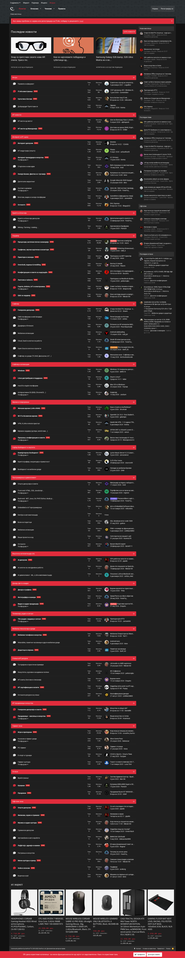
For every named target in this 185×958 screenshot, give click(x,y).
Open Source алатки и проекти (29, 348)
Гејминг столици (116, 746)
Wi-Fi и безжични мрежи (28, 416)
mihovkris (128, 100)
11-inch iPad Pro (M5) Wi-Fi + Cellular (158, 258)
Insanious (126, 718)
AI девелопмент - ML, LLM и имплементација (35, 575)
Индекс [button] (44, 3)
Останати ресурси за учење (28, 695)
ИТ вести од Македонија (28, 129)
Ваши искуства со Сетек (119, 716)
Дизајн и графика (25, 590)
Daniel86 (128, 711)
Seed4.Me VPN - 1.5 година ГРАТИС (123, 422)
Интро (14, 77)
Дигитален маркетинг (26, 181)
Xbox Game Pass (116, 739)
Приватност (160, 948)
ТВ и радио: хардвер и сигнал (29, 619)
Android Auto (115, 641)
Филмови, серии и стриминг (29, 815)
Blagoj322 (126, 206)
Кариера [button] (35, 3)
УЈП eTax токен (116, 460)
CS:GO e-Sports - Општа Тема (121, 754)
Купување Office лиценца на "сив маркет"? (159, 74)
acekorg (123, 869)
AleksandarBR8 (125, 839)
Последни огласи (146, 254)
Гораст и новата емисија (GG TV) (122, 762)
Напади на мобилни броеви (120, 468)
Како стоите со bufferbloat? (120, 407)
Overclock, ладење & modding (29, 265)
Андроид (113, 392)
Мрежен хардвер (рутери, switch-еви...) (33, 431)
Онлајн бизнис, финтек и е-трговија (32, 174)
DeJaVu (126, 273)
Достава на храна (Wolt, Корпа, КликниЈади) (127, 127)
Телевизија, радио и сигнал (22, 614)
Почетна (22, 9)
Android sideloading (117, 332)
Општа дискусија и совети (28, 484)
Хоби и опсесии (24, 868)
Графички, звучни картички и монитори (33, 250)
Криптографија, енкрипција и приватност (34, 462)
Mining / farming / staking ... (28, 227)
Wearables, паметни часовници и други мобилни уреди (39, 642)
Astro (127, 243)
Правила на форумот (26, 84)
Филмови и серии (117, 814)
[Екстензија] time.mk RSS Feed (125, 347)
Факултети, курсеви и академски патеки (33, 672)
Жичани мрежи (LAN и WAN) (29, 408)
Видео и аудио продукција (28, 604)
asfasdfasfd (125, 152)
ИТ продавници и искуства (22, 703)
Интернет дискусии (25, 143)
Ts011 (125, 636)
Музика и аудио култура (27, 823)
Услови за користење (149, 948)
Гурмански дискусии (26, 830)
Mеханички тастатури (152, 49)
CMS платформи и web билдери (30, 317)
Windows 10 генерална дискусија (122, 369)
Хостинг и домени (25, 188)
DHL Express (115, 203)
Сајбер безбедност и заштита (23, 447)
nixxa (126, 749)
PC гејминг (22, 748)
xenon (126, 432)
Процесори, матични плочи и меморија (33, 242)
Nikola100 (126, 296)
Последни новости (24, 31)
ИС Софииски (115, 671)
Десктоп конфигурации (158, 280)
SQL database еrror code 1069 (121, 521)
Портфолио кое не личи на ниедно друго (125, 490)
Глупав (125, 387)
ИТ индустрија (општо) (26, 151)
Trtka (123, 591)
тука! (81, 21)
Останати (21, 544)
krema (123, 107)
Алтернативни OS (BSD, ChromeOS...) (32, 392)
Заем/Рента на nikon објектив (121, 596)
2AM (122, 470)
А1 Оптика (114, 157)
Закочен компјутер (121, 241)
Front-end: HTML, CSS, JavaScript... (31, 490)
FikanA (122, 266)
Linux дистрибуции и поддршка (30, 378)
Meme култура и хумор (27, 861)
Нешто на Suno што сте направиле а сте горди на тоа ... (163, 235)
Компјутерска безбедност (28, 453)
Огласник (34, 9)
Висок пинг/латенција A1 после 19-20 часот (127, 438)
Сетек (146, 69)
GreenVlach (129, 831)
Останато (22, 205)
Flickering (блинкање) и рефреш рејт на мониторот (133, 248)
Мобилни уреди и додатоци (159, 265)
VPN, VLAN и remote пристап (29, 423)
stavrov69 (129, 463)
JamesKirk (128, 198)
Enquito (123, 606)
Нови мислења (15, 14)
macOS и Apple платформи (28, 386)
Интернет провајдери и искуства (31, 157)
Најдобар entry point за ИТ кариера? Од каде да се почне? (132, 686)
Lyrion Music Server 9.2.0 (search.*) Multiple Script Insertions (132, 453)
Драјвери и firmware (25, 326)
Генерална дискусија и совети (30, 709)
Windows (21, 371)
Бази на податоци (25, 522)
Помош (168, 948)
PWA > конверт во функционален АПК (124, 528)
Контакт (138, 948)
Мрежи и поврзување (20, 402)
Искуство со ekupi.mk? (118, 708)
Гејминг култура (24, 762)
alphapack (125, 122)
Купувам (21, 785)
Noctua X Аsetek (116, 263)
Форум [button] (52, 3)
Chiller (125, 130)
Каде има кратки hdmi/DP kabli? (126, 604)
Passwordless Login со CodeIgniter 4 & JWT (130, 498)
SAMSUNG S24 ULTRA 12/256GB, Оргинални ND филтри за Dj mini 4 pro (157, 304)
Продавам (22, 793)
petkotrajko (125, 281)
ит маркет (17, 884)
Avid (121, 167)
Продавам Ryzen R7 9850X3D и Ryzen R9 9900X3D (129, 792)
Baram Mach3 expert (118, 544)
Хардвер (15, 236)
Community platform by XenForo (28, 948)
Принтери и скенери (26, 257)
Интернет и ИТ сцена (20, 137)
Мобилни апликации (26, 333)
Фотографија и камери (27, 597)
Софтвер (15, 304)
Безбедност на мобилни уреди (29, 469)
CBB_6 (123, 251)
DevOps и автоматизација (28, 515)
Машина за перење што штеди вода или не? (127, 874)
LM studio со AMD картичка (120, 663)
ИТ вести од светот (25, 121)
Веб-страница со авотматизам (122, 165)
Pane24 (123, 228)
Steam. (125, 311)
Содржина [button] (14, 3)
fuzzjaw (123, 756)
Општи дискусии (24, 808)
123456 (125, 144)
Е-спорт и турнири (25, 755)
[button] (40, 9)
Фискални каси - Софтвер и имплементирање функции (131, 355)
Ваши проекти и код (25, 537)
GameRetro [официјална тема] (121, 196)
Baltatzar (125, 741)
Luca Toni (128, 764)
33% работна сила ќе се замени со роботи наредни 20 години (133, 559)
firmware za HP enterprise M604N (122, 324)
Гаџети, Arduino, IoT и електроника (31, 286)
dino (125, 183)
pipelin (125, 561)
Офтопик (143, 206)
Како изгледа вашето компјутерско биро (126, 294)
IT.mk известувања (25, 91)
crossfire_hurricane (130, 733)
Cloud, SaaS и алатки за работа (30, 341)
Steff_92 (125, 349)
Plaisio (112, 150)
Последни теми (145, 117)
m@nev (126, 493)
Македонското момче (131, 440)
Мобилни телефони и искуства (30, 635)
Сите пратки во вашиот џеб (120, 536)
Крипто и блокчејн (19, 213)
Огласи (15, 772)
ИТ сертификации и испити (28, 687)
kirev (125, 175)
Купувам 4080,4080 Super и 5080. (123, 784)
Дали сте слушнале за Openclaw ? (123, 566)
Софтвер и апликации (20, 364)
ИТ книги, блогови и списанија (29, 680)
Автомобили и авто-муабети (29, 838)
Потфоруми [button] (22, 160)
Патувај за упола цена (118, 852)
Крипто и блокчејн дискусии (29, 218)
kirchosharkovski (126, 357)
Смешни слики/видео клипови (122, 859)
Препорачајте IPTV (117, 619)
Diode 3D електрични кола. (120, 339)
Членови (48, 9)
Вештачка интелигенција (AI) (23, 554)
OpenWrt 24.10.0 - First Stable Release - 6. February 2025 (131, 415)
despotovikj (127, 289)
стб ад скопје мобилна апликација (156, 163)
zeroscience (124, 455)
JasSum (123, 394)
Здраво (113, 105)
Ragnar (122, 846)
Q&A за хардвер (24, 295)
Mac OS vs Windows (117, 384)
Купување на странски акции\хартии (124, 173)
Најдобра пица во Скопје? (120, 829)
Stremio (113, 142)
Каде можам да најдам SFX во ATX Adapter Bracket (162, 187)
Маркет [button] (26, 3)
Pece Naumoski (126, 327)
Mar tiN (122, 779)
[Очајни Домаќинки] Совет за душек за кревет (128, 844)
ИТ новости (16, 115)
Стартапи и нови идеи (26, 166)
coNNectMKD (129, 531)
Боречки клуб (23, 876)
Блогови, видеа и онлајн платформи (32, 197)
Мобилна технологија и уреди (23, 629)
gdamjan (123, 417)
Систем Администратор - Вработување (125, 777)
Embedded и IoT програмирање (30, 507)
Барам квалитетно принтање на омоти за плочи (128, 588)
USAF (125, 794)
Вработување (23, 778)
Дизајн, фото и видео (20, 583)
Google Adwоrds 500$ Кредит (121, 180)
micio (122, 258)
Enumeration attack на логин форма (156, 179)
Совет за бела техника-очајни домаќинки (126, 286)
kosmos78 (127, 538)
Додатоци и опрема (26, 650)
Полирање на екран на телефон (155, 171)
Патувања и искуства (26, 853)
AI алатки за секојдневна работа (30, 568)
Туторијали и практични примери (31, 665)
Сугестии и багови (25, 99)
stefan (124, 319)
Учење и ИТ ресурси (20, 658)
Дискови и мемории (157, 331)
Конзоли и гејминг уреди (27, 739)
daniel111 (129, 546)
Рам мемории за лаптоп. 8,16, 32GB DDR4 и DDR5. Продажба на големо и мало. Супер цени (157, 322)
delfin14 (123, 372)
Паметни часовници (118, 649)
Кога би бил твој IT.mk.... (119, 98)
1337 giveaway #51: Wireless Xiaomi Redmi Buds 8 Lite (130, 90)
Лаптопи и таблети (25, 280)
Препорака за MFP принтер (120, 256)
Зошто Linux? (115, 377)
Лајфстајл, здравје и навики (29, 845)
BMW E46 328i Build (117, 837)
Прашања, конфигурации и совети (31, 438)
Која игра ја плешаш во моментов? (123, 731)
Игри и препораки (25, 732)
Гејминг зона (17, 726)
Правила (61, 9)
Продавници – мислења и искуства (32, 716)
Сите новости (129, 32)
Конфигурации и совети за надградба (33, 272)
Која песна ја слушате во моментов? (124, 822)
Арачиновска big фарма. (119, 226)
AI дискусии (22, 560)
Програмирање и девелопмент (24, 478)
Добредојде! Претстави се (28, 106)
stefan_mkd (128, 576)
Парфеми (113, 867)
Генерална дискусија (26, 310)
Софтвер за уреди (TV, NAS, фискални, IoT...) (34, 356)
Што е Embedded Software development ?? (126, 506)
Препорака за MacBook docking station (125, 279)
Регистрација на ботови (119, 317)
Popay (125, 688)
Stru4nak (123, 409)
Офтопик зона (17, 801)
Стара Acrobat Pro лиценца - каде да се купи (127, 309)
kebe (124, 379)
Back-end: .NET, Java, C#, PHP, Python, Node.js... (36, 498)
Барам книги (115, 679)
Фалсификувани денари (119, 694)
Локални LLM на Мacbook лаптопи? (124, 574)
